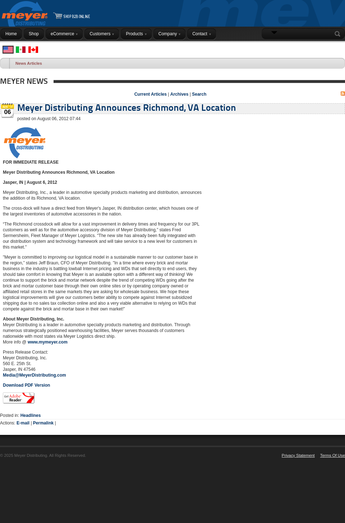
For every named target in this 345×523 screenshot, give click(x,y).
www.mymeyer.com (48, 342)
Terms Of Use (332, 455)
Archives (179, 94)
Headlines (30, 415)
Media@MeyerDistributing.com (34, 375)
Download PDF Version (26, 385)
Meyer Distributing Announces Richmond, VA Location (126, 108)
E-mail (23, 423)
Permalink (43, 423)
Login (336, 48)
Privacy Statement (298, 455)
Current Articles (150, 94)
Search (339, 34)
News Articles (28, 63)
